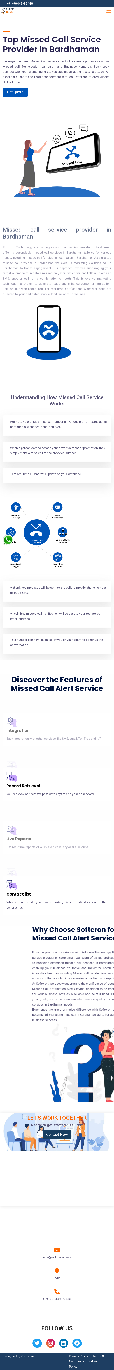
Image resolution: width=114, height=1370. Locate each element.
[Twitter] (37, 1344)
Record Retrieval (23, 786)
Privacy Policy (78, 1356)
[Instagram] (50, 1344)
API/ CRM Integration (27, 861)
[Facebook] (77, 1344)
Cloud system (20, 753)
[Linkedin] (63, 1344)
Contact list (18, 894)
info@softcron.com (57, 1257)
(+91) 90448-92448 (57, 1299)
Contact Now (57, 1134)
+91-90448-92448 (19, 3)
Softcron (28, 1356)
